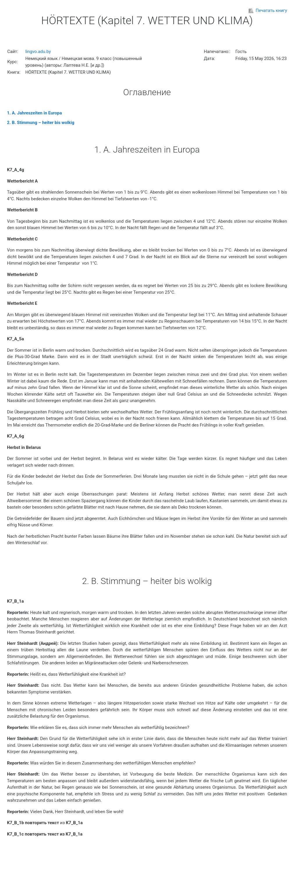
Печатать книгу (268, 10)
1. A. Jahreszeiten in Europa (34, 113)
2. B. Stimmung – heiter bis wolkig (40, 122)
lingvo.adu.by (38, 51)
